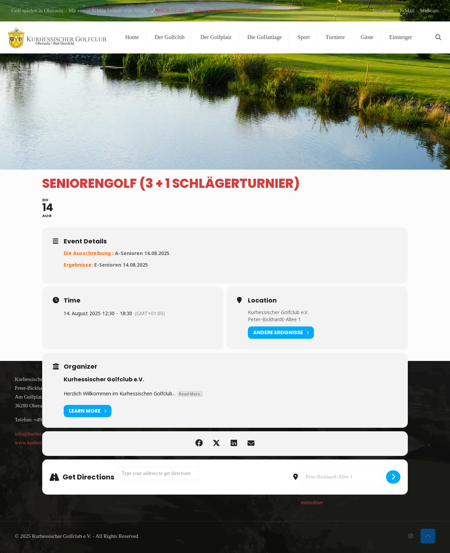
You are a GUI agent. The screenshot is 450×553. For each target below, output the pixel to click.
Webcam (429, 10)
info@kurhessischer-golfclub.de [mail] (228, 10)
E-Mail (407, 10)
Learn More (87, 411)
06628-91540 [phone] (170, 10)
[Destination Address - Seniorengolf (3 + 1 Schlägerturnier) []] (342, 477)
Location (262, 300)
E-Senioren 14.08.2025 (121, 264)
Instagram (383, 10)
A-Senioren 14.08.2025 (142, 253)
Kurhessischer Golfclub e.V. (278, 312)
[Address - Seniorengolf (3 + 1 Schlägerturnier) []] (158, 473)
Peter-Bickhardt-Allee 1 (274, 319)
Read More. (190, 393)
